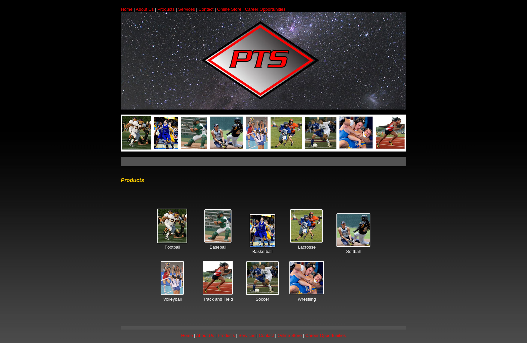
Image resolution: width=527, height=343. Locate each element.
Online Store (229, 9)
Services (186, 9)
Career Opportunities (265, 9)
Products (165, 9)
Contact (207, 9)
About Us (145, 9)
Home (127, 9)
